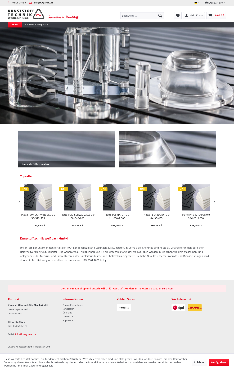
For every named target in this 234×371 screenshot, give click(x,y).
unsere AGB (166, 288)
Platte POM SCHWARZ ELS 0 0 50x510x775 (38, 216)
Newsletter (68, 308)
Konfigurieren (219, 362)
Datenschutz (68, 316)
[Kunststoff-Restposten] (37, 24)
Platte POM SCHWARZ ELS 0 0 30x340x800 (77, 216)
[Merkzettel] (178, 15)
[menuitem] (142, 15)
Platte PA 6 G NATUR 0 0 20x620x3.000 (196, 216)
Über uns (67, 312)
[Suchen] (160, 15)
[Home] (15, 24)
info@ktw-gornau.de (43, 2)
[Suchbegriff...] (142, 15)
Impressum (68, 320)
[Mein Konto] (194, 15)
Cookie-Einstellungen (73, 305)
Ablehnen (199, 362)
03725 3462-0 (19, 2)
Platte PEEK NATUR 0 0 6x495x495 (156, 216)
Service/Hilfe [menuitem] (214, 2)
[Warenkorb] (216, 15)
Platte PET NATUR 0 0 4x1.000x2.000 (117, 216)
